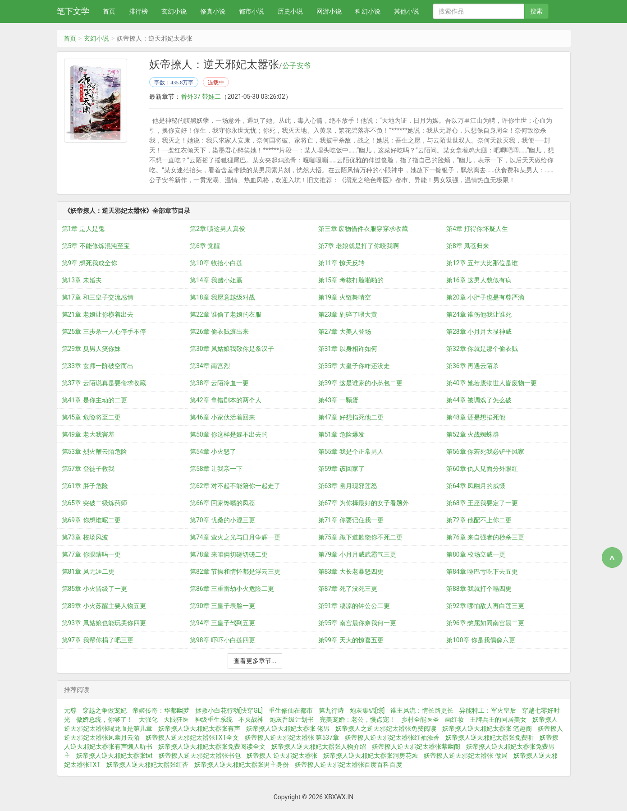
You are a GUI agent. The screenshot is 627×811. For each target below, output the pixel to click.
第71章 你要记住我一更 (351, 520)
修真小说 (212, 11)
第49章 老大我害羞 (88, 434)
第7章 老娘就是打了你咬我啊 (358, 245)
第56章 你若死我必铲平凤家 (485, 451)
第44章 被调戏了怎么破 (479, 400)
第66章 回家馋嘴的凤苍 (222, 503)
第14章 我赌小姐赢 (216, 280)
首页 (109, 11)
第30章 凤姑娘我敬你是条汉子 (232, 348)
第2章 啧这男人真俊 (217, 228)
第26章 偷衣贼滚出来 (219, 331)
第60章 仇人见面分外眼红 (482, 468)
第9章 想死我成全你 (89, 263)
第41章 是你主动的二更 (94, 400)
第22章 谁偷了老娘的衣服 (225, 314)
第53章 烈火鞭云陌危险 (94, 451)
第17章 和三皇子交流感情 (97, 297)
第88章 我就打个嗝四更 (479, 588)
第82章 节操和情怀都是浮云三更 (235, 571)
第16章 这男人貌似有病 (479, 280)
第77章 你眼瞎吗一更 (91, 554)
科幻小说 (367, 11)
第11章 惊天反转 (341, 263)
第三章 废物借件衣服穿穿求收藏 (363, 228)
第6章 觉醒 (205, 245)
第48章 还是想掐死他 (475, 417)
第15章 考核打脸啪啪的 (351, 280)
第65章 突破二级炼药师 (94, 503)
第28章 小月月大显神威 (479, 331)
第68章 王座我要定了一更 (482, 503)
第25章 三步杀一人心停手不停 (104, 331)
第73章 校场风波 (85, 537)
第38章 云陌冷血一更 (219, 383)
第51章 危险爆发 (341, 434)
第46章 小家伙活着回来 (222, 417)
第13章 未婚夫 (82, 280)
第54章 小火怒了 (213, 451)
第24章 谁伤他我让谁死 (479, 314)
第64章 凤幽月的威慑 (475, 485)
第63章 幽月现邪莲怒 (347, 485)
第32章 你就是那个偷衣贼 (482, 348)
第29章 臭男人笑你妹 (91, 348)
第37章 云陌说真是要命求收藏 (104, 383)
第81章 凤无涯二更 (88, 571)
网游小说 (329, 11)
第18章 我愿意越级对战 (222, 297)
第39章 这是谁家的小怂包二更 (360, 383)
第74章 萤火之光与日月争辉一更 (235, 537)
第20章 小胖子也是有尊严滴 (485, 297)
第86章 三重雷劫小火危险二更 (232, 588)
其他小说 (406, 11)
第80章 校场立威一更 (475, 554)
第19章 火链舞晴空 (344, 297)
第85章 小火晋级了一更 (94, 588)
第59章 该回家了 (341, 468)
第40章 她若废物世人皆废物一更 (491, 383)
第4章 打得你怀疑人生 (477, 228)
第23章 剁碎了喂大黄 (347, 314)
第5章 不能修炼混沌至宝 (96, 245)
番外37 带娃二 (201, 96)
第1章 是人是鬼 (83, 228)
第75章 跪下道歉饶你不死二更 (360, 537)
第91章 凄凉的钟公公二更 (354, 605)
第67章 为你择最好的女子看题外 (363, 503)
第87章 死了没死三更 (347, 588)
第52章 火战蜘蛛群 (472, 434)
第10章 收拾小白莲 (216, 263)
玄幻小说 (174, 11)
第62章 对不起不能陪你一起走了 (235, 485)
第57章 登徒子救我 (88, 468)
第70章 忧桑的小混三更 (222, 520)
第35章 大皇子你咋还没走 (354, 365)
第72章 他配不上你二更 (479, 520)
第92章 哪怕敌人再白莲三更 (485, 605)
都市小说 (251, 11)
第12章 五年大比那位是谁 (482, 263)
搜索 (536, 11)
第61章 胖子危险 (85, 485)
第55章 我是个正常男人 (351, 451)
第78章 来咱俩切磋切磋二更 (229, 554)
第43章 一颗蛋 (338, 400)
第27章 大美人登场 (344, 331)
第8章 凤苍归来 (467, 245)
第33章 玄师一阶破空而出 (97, 365)
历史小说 (290, 11)
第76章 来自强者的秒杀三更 (485, 537)
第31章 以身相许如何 (347, 348)
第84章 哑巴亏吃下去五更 (482, 571)
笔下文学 (73, 11)
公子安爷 (296, 66)
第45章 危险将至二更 (91, 417)
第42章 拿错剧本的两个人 (225, 400)
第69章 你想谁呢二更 (91, 520)
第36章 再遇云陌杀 (472, 365)
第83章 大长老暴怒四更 (351, 571)
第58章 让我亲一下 (216, 468)
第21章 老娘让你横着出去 (97, 314)
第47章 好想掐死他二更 (351, 417)
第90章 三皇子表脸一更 (222, 605)
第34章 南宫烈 (210, 365)
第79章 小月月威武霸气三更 (357, 554)
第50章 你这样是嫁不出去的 (229, 434)
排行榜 (138, 11)
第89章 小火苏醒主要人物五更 (104, 605)
